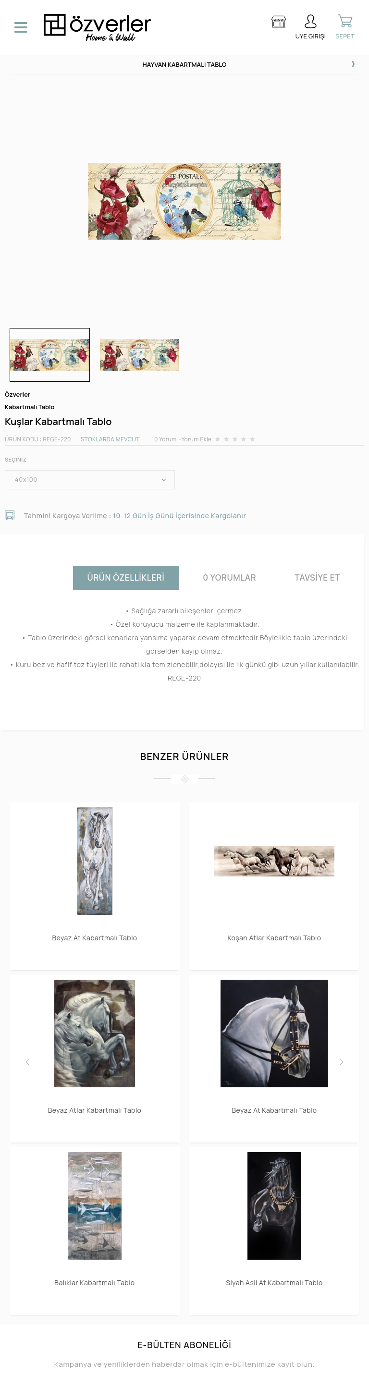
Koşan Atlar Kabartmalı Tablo (274, 937)
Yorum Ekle (197, 439)
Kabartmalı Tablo (29, 407)
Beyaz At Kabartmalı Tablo (94, 937)
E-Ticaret (157, 1362)
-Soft (135, 1362)
